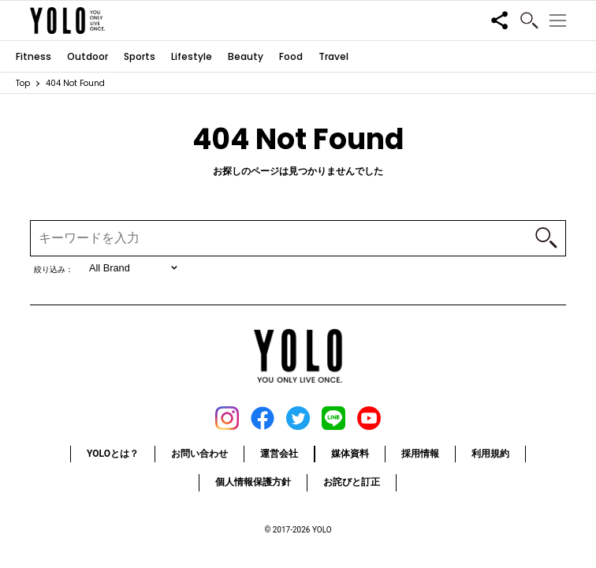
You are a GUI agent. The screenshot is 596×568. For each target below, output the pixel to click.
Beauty (245, 57)
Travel (333, 57)
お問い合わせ (199, 453)
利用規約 (490, 453)
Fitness (33, 57)
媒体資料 (350, 453)
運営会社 (279, 453)
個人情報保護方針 (253, 482)
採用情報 (420, 453)
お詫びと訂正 (351, 482)
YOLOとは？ (113, 453)
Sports (139, 57)
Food (291, 57)
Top (23, 83)
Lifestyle (191, 57)
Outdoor (87, 57)
